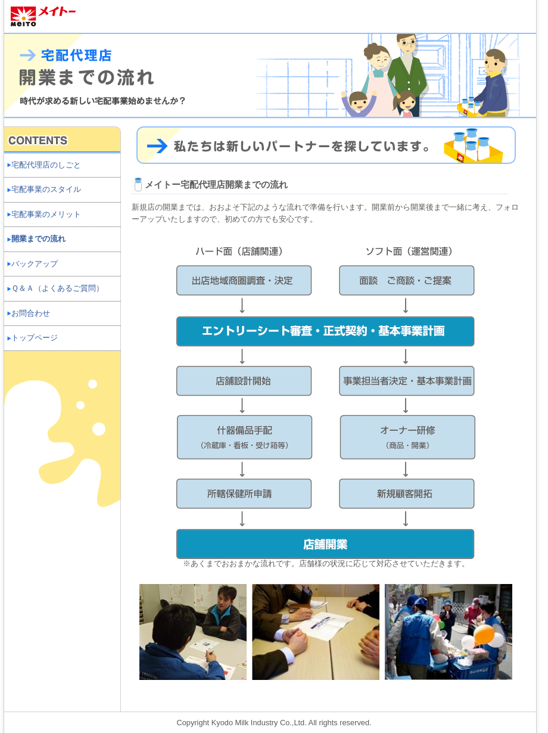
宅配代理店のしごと (46, 164)
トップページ (34, 337)
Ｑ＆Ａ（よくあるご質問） (57, 288)
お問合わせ (30, 313)
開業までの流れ (38, 238)
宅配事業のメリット (46, 214)
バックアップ (34, 263)
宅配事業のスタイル (46, 189)
